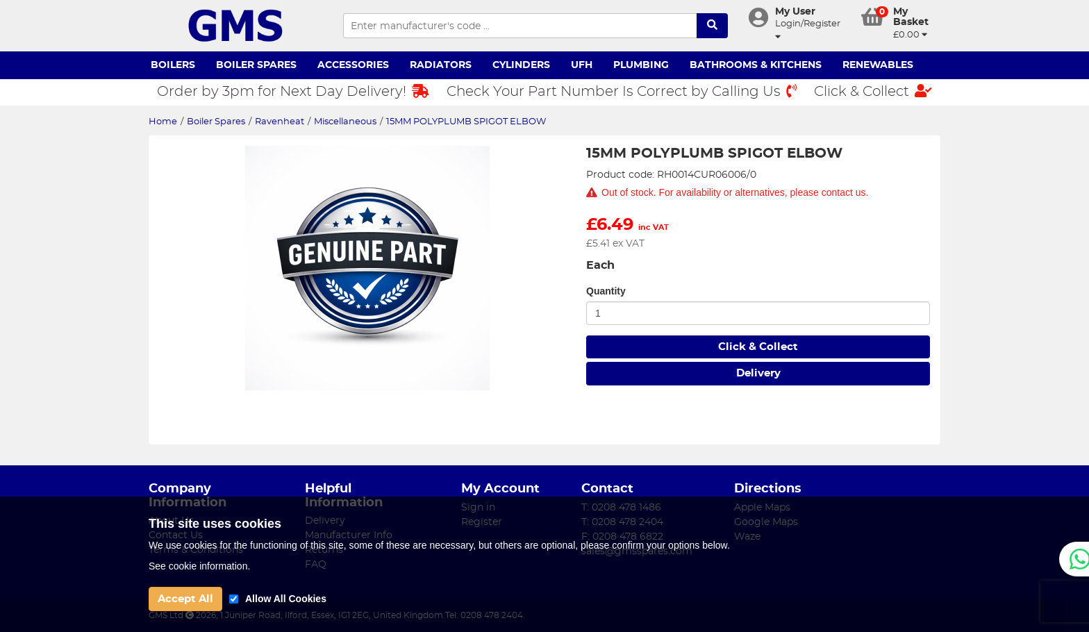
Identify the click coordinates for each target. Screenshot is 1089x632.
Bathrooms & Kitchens (756, 65)
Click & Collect (873, 91)
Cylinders (521, 65)
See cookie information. (199, 566)
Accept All (185, 599)
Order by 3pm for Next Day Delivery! (293, 91)
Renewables (877, 65)
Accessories (353, 65)
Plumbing (641, 65)
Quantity (606, 291)
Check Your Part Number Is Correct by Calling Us (622, 91)
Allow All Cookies (285, 598)
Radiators (441, 65)
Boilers (173, 65)
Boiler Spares (256, 65)
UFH (581, 65)
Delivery (758, 373)
